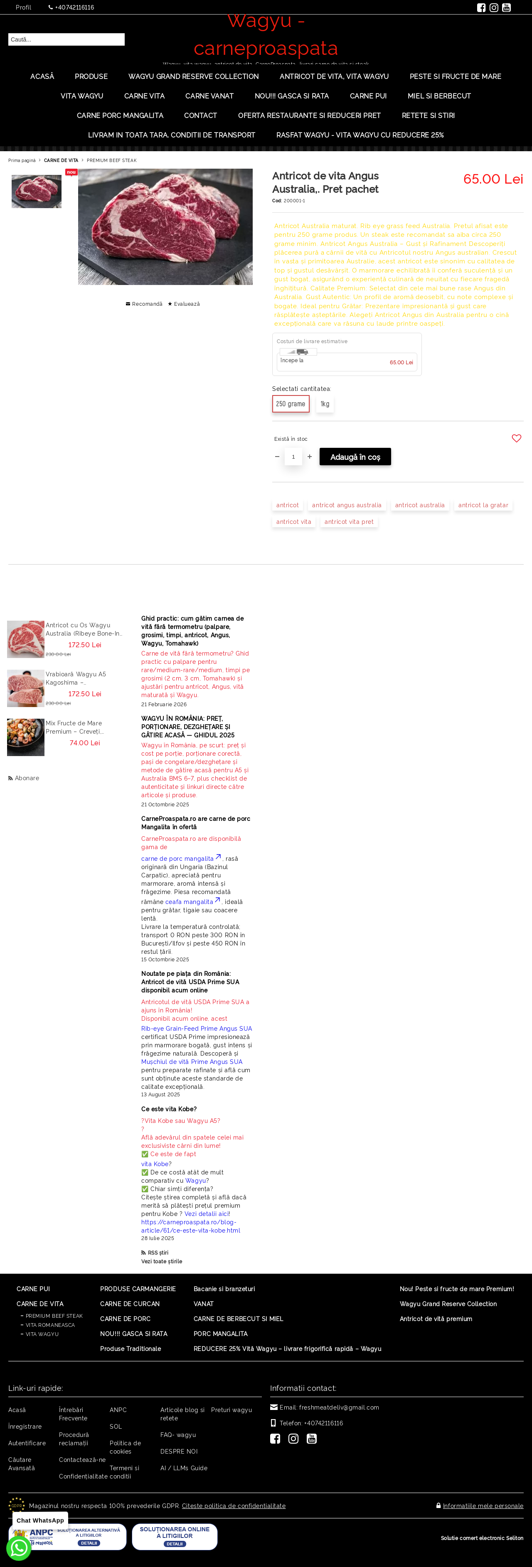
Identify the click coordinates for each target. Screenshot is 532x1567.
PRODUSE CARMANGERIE (138, 1288)
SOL (116, 1426)
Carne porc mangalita (120, 115)
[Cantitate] (293, 456)
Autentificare (27, 1443)
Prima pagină (22, 160)
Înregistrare (25, 1426)
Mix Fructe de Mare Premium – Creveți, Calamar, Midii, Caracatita (83, 727)
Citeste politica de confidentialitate (234, 1505)
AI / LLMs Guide (183, 1467)
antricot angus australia (347, 504)
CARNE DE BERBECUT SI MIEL (238, 1318)
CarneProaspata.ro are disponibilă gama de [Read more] (191, 842)
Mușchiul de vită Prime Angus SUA (192, 1061)
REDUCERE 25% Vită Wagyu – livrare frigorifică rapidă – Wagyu (288, 1348)
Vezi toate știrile (161, 1261)
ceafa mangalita (193, 901)
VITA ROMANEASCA (50, 1324)
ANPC (118, 1409)
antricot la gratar (483, 504)
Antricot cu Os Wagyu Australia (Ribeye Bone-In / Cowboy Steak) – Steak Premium (83, 629)
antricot (287, 504)
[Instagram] (295, 1439)
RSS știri (158, 1252)
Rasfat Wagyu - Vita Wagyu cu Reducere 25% (360, 134)
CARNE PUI (33, 1288)
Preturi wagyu (231, 1409)
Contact (200, 115)
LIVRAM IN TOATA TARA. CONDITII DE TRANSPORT (172, 134)
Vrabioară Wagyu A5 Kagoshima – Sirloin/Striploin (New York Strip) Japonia (84, 678)
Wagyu (195, 1180)
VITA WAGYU (82, 95)
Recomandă (147, 303)
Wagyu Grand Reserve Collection (193, 76)
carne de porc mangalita (181, 858)
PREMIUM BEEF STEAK (111, 160)
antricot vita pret (349, 521)
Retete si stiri (428, 115)
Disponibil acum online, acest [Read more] (197, 1009)
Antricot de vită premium (436, 1318)
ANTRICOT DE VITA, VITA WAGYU (334, 76)
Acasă (42, 76)
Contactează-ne (82, 1459)
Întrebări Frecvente (73, 1413)
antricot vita (293, 521)
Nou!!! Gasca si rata (292, 95)
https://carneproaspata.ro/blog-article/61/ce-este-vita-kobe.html (190, 1226)
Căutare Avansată (21, 1463)
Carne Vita (144, 95)
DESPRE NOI (179, 1451)
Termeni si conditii (125, 1472)
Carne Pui (368, 95)
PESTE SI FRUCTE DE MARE (456, 76)
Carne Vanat (209, 95)
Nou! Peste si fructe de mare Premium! (457, 1288)
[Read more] (197, 674)
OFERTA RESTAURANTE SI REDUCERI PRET (309, 115)
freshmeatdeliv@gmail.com (339, 1407)
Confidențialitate (83, 1476)
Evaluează (187, 303)
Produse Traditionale (130, 1348)
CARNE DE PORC (125, 1318)
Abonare (27, 777)
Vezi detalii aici (207, 1213)
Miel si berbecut (439, 95)
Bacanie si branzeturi (224, 1288)
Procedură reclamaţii (74, 1438)
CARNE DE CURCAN (130, 1303)
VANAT (204, 1303)
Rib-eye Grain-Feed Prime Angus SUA (196, 1028)
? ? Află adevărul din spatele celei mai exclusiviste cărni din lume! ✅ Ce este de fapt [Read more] (192, 1136)
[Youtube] (313, 1439)
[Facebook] (276, 1439)
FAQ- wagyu (178, 1434)
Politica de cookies (125, 1447)
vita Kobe (155, 1163)
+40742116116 (74, 7)
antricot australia (420, 504)
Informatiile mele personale (483, 1505)
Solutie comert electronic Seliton (482, 1537)
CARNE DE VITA (61, 160)
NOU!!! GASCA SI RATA (133, 1333)
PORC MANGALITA (221, 1333)
